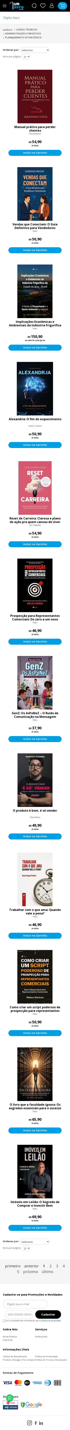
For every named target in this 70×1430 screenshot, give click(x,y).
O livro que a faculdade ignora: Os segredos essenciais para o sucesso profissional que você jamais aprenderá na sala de (35, 1106)
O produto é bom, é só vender (35, 811)
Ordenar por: (11, 50)
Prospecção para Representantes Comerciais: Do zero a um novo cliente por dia (35, 617)
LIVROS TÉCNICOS (27, 29)
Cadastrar (48, 1314)
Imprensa (7, 1339)
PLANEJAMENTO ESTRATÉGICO (23, 37)
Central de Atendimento (15, 1356)
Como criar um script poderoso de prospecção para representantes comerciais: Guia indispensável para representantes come (35, 1009)
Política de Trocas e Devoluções (51, 1359)
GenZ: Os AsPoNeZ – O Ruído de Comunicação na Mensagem (35, 715)
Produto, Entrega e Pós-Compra (19, 1359)
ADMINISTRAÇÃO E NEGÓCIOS (23, 33)
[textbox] (33, 17)
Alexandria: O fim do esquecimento (35, 419)
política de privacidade (51, 1320)
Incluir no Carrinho (35, 152)
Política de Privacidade (46, 1356)
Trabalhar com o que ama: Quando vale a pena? (35, 911)
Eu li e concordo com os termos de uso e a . (32, 1320)
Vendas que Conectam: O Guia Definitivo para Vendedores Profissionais (35, 226)
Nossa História (10, 1336)
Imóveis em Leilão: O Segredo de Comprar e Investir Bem (35, 1203)
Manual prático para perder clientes (35, 128)
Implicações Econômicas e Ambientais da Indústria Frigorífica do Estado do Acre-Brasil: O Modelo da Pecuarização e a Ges (35, 323)
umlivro (7, 29)
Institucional (41, 1336)
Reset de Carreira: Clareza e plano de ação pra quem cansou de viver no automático (35, 520)
